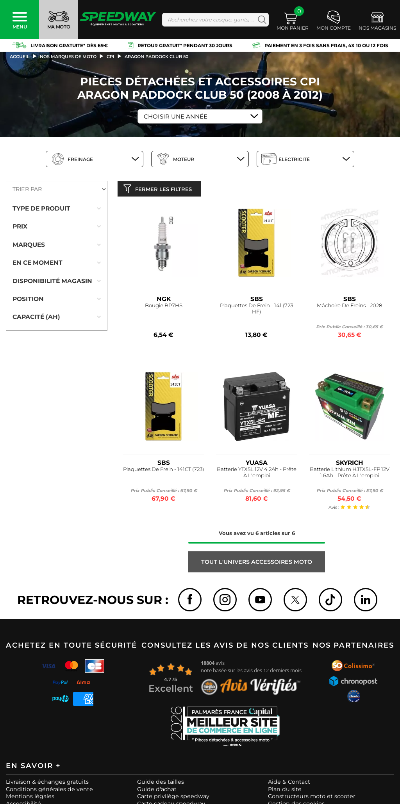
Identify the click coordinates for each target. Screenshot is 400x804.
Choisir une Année (175, 116)
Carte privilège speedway (173, 798)
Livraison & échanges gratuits (47, 783)
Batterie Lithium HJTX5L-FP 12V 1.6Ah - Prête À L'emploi (349, 474)
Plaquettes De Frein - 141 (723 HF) (256, 311)
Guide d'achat (157, 790)
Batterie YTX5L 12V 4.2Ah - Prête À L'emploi (256, 474)
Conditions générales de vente (49, 790)
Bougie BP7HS (163, 307)
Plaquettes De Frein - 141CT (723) (163, 471)
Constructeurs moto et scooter (311, 798)
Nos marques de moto (68, 56)
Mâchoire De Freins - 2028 (349, 307)
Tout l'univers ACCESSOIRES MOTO (256, 563)
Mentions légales (30, 798)
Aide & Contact (289, 783)
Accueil (20, 56)
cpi (110, 56)
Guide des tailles (160, 783)
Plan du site (285, 790)
